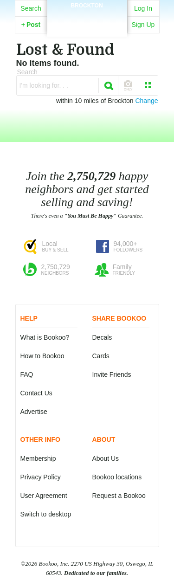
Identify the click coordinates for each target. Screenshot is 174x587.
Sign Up (143, 24)
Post (31, 24)
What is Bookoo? (45, 337)
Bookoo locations (117, 477)
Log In (143, 8)
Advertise (33, 411)
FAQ (26, 374)
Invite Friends (111, 374)
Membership (38, 458)
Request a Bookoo (119, 495)
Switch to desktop (45, 514)
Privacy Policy (40, 477)
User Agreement (43, 495)
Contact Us (36, 393)
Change (146, 100)
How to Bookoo (42, 356)
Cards (101, 356)
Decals (102, 337)
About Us (105, 458)
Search (30, 8)
